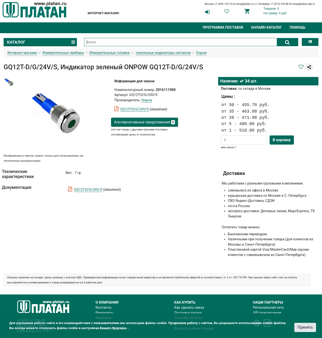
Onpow (146, 100)
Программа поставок (223, 28)
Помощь (297, 28)
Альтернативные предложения (144, 122)
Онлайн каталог (266, 28)
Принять (305, 327)
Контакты (103, 308)
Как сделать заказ (189, 308)
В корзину (282, 140)
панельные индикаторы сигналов (163, 53)
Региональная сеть (268, 308)
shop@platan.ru (245, 4)
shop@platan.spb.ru (304, 4)
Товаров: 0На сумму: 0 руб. (275, 11)
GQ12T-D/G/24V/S (134, 109)
